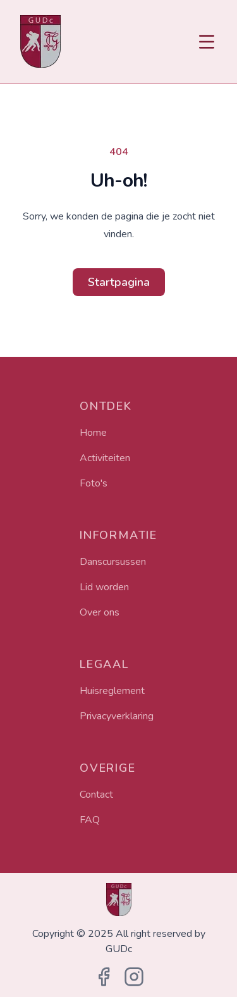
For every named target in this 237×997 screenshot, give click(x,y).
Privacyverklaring (117, 716)
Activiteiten (105, 458)
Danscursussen (113, 562)
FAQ (90, 820)
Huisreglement (112, 691)
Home (93, 433)
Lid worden (104, 587)
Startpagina (119, 282)
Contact (96, 795)
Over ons (99, 612)
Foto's (93, 483)
